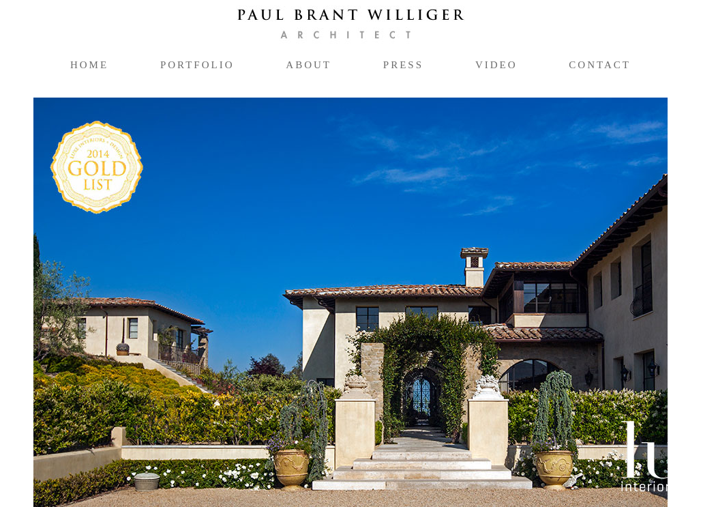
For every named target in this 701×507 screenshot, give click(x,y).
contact (600, 64)
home (89, 64)
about (308, 64)
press (403, 64)
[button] (81, 302)
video (496, 64)
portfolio (202, 63)
